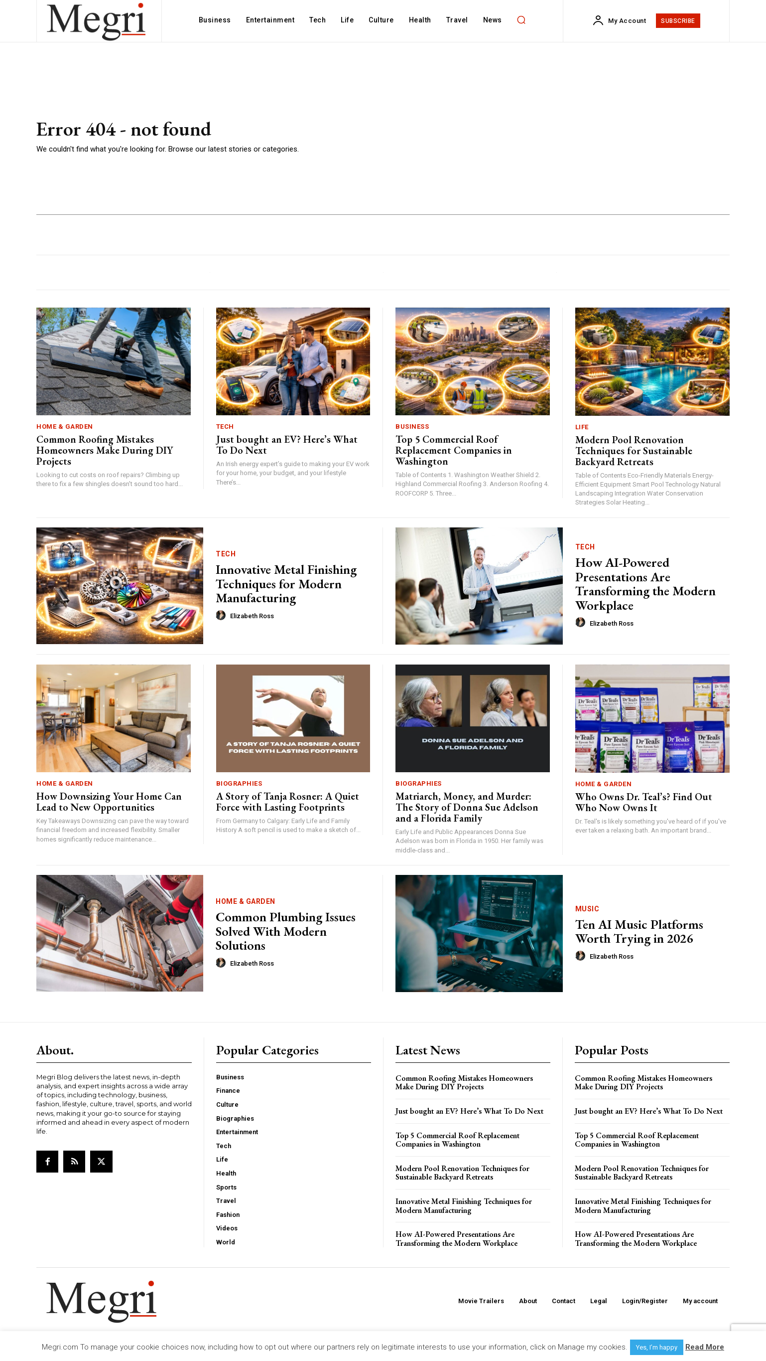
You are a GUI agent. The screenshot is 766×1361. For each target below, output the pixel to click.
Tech (225, 426)
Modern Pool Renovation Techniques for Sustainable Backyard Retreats (633, 450)
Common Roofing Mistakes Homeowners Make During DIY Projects (104, 450)
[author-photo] (222, 615)
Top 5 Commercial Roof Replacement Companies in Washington (453, 450)
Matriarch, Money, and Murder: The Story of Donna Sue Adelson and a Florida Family (466, 807)
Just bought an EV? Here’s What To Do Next (287, 445)
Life (582, 427)
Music (587, 908)
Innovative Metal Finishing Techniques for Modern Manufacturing (286, 583)
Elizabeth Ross (252, 616)
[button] (521, 19)
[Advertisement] (527, 137)
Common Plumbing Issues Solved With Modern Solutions (286, 931)
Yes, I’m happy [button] (656, 1347)
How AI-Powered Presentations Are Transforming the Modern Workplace (645, 584)
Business (412, 426)
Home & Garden (64, 426)
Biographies (239, 783)
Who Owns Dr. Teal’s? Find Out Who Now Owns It (643, 802)
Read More (704, 1347)
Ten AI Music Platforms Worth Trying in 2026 (639, 931)
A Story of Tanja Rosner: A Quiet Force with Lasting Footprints (287, 802)
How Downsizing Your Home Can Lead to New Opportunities (109, 802)
